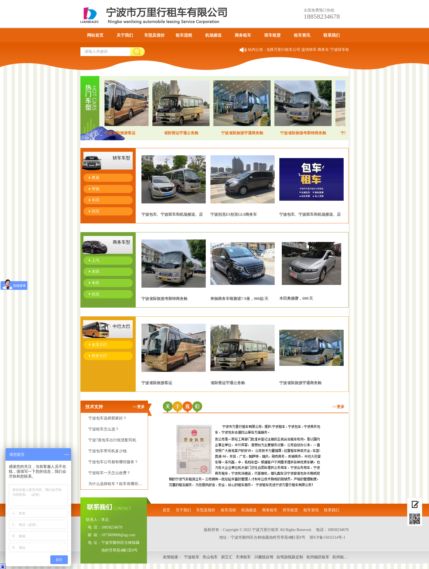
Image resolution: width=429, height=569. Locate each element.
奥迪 (95, 178)
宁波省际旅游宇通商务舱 (300, 383)
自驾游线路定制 (289, 557)
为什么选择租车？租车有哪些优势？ (119, 484)
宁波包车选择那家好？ (107, 418)
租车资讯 (302, 35)
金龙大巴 (99, 345)
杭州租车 (340, 557)
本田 (95, 272)
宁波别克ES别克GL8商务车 (233, 214)
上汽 (95, 260)
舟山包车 (210, 557)
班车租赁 (272, 35)
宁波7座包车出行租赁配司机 (112, 440)
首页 (166, 510)
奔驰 (95, 189)
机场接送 (213, 35)
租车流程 (184, 35)
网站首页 (95, 35)
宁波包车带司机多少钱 (107, 451)
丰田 (95, 200)
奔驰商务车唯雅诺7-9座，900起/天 (239, 299)
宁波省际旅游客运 (156, 383)
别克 (95, 211)
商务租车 (243, 35)
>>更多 (139, 407)
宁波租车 (191, 557)
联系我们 (331, 35)
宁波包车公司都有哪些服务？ (113, 462)
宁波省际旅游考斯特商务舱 (164, 299)
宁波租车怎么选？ (103, 429)
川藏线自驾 (263, 557)
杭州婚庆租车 (317, 557)
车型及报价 (154, 35)
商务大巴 (99, 356)
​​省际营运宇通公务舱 (227, 383)
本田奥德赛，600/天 (296, 298)
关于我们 (125, 35)
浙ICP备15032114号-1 (327, 537)
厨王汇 (227, 557)
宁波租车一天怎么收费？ (109, 473)
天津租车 (243, 557)
